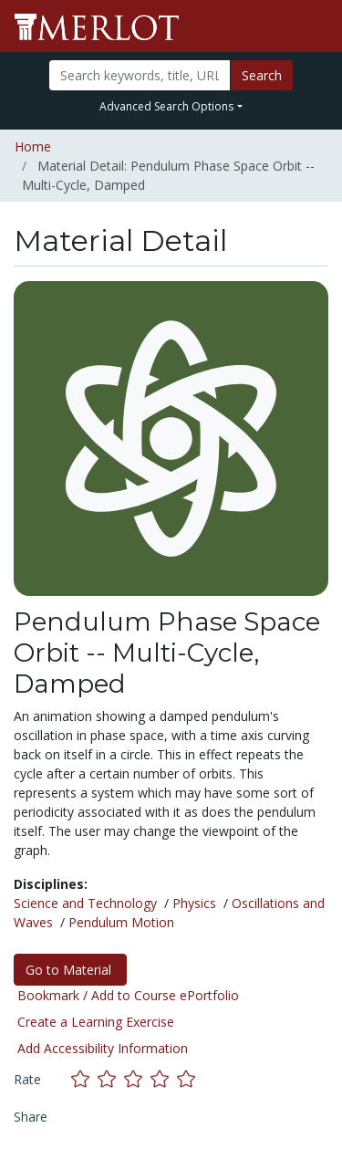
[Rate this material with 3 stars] (137, 1078)
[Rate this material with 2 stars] (111, 1078)
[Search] (139, 75)
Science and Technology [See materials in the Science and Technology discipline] (85, 903)
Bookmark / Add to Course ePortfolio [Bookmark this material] (128, 995)
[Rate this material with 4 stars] (163, 1078)
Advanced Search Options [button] (166, 106)
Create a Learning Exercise (95, 1021)
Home (33, 146)
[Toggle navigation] (316, 26)
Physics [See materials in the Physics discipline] (194, 903)
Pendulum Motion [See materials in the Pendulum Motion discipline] (121, 922)
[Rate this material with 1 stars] (84, 1078)
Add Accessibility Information (102, 1048)
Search (262, 75)
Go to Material (70, 969)
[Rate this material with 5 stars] (188, 1078)
